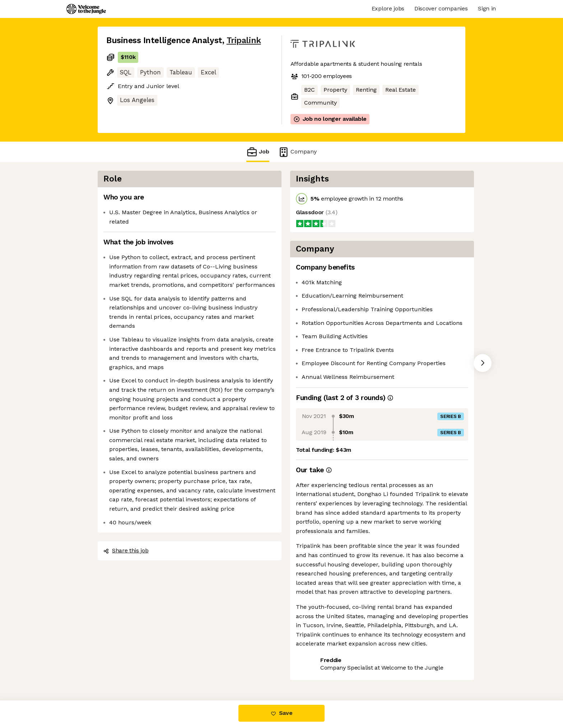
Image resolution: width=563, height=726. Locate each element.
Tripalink (244, 40)
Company (297, 152)
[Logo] (86, 9)
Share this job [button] (126, 550)
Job (257, 152)
